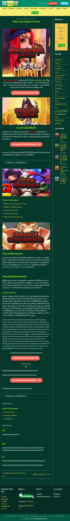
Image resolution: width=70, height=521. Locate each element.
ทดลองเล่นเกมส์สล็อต (61, 111)
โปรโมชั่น (19, 8)
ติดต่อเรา (65, 8)
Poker (57, 91)
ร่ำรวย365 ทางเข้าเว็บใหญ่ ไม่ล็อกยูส (63, 158)
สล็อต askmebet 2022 (41, 474)
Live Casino (58, 85)
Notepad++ (58, 88)
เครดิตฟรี (58, 8)
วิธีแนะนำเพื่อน (33, 8)
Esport (57, 72)
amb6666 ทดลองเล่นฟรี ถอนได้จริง (63, 136)
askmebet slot (8, 419)
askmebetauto (38, 80)
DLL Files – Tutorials (58, 67)
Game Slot (26, 19)
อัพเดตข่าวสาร (32, 19)
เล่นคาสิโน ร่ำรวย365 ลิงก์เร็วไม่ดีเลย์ (63, 147)
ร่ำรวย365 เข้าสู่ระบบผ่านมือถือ (63, 179)
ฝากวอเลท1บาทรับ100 (11, 210)
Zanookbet (29, 501)
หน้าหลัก (5, 8)
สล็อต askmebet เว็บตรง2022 (13, 217)
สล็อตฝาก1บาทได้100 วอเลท (13, 207)
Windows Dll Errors (61, 104)
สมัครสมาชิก (12, 8)
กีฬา (56, 107)
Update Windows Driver (60, 99)
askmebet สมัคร (9, 412)
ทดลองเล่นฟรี (43, 8)
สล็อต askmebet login (11, 213)
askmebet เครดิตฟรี (10, 415)
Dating (57, 63)
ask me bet (19, 19)
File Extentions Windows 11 (59, 76)
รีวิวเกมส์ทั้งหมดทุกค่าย (60, 115)
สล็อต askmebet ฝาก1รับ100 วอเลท (15, 204)
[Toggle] (4, 163)
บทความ (51, 8)
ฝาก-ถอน (26, 8)
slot (56, 95)
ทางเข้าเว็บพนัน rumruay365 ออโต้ (64, 169)
